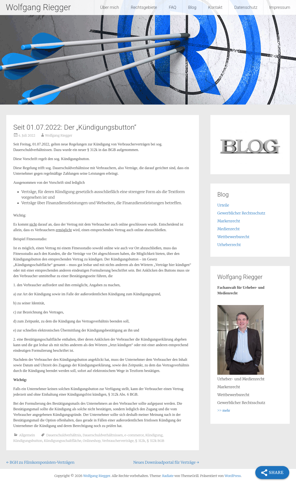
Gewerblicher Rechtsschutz (241, 213)
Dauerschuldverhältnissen (103, 435)
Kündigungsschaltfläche (62, 441)
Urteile (223, 205)
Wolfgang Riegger (38, 7)
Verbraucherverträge (118, 441)
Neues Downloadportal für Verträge (166, 462)
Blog (192, 7)
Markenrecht (228, 221)
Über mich (109, 7)
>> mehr (223, 410)
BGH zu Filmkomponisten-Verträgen (40, 462)
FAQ (172, 7)
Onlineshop (92, 441)
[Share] (272, 472)
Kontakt (215, 7)
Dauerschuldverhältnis (63, 435)
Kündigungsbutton (27, 441)
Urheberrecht (229, 244)
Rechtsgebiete (144, 7)
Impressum (279, 7)
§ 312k (140, 441)
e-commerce (134, 435)
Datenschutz (245, 7)
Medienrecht (228, 229)
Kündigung (154, 435)
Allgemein (27, 435)
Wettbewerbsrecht (233, 236)
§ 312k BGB (155, 441)
